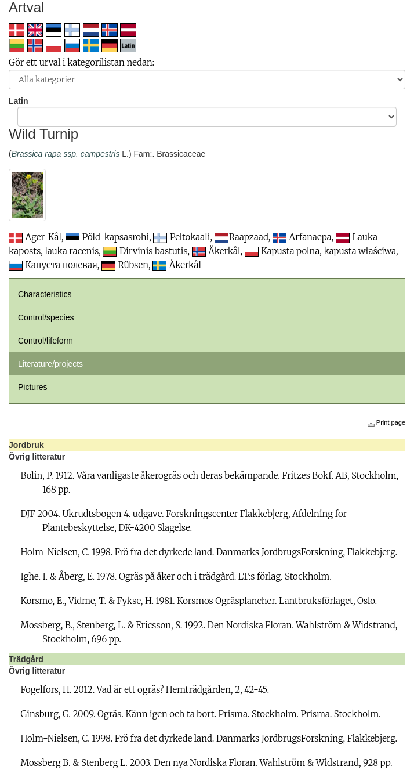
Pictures (33, 387)
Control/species (46, 317)
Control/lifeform (45, 340)
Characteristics (45, 294)
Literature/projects (50, 363)
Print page (386, 422)
